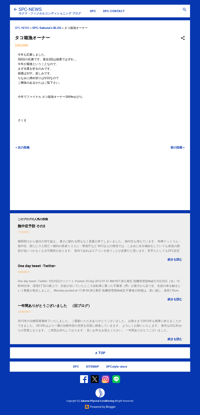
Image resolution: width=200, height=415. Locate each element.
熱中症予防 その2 (31, 226)
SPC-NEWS (30, 9)
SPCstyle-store (116, 366)
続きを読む (175, 259)
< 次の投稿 (22, 147)
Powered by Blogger (100, 407)
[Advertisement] (100, 179)
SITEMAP (92, 366)
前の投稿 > (178, 147)
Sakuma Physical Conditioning (97, 401)
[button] (182, 38)
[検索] (184, 10)
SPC (93, 11)
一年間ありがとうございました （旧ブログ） (55, 306)
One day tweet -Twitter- (37, 266)
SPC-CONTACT (114, 11)
